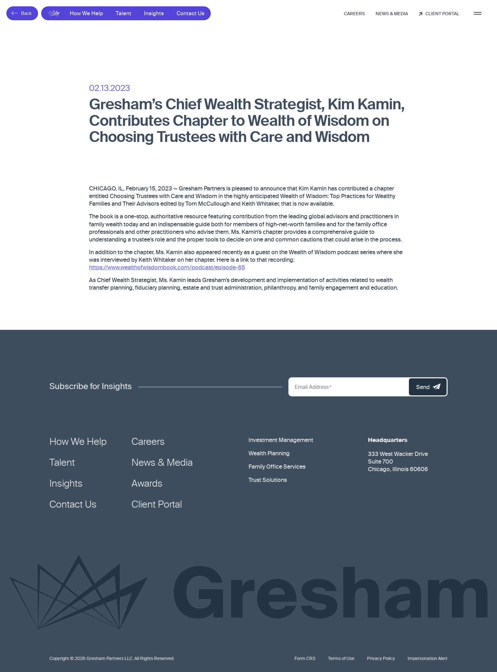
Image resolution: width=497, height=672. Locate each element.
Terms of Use (341, 658)
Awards (147, 484)
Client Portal (439, 14)
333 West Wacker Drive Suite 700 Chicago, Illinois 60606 (398, 461)
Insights (154, 13)
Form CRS (304, 658)
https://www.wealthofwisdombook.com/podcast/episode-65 (167, 269)
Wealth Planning (269, 454)
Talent (123, 13)
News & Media (392, 14)
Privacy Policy (381, 658)
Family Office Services (277, 467)
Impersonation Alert (428, 658)
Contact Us (190, 13)
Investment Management (280, 440)
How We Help (86, 13)
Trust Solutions (267, 480)
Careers (354, 14)
